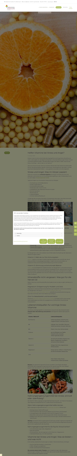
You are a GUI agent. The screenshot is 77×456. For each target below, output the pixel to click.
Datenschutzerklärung (18, 241)
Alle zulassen (58, 241)
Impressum (25, 241)
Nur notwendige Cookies (35, 241)
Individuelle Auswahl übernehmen (46, 241)
